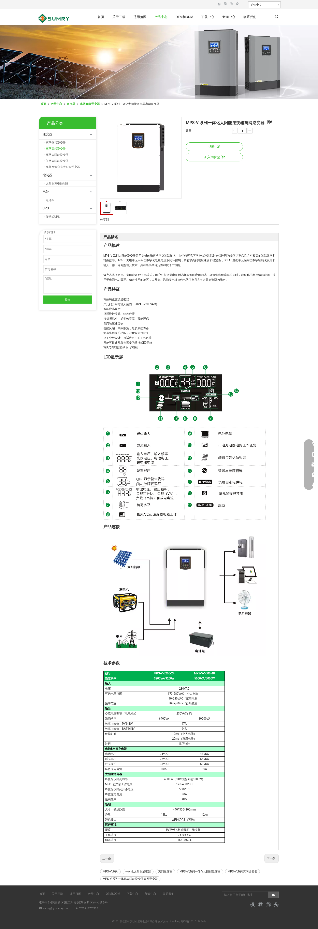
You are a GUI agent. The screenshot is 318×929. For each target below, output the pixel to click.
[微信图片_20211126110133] (159, 62)
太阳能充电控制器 (57, 183)
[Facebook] (219, 3)
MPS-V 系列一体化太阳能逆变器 (200, 871)
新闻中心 (150, 893)
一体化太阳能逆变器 (138, 871)
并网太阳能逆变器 (57, 160)
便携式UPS (53, 216)
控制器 (47, 175)
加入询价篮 (214, 157)
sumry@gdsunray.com (56, 908)
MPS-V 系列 (110, 871)
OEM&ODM (113, 893)
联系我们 (168, 893)
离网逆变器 (165, 871)
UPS (46, 208)
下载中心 (132, 893)
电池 (46, 192)
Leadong (175, 921)
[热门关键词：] (276, 17)
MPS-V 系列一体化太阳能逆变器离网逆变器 (130, 878)
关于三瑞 (57, 893)
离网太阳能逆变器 (57, 154)
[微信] (237, 3)
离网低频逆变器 (56, 142)
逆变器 (47, 134)
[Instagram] (231, 3)
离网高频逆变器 (56, 148)
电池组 (50, 200)
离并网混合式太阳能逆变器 (63, 167)
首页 (42, 893)
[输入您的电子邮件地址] (244, 895)
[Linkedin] (225, 3)
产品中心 (93, 893)
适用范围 (75, 893)
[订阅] (273, 895)
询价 (214, 146)
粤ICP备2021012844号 (193, 921)
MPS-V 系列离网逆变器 (242, 871)
